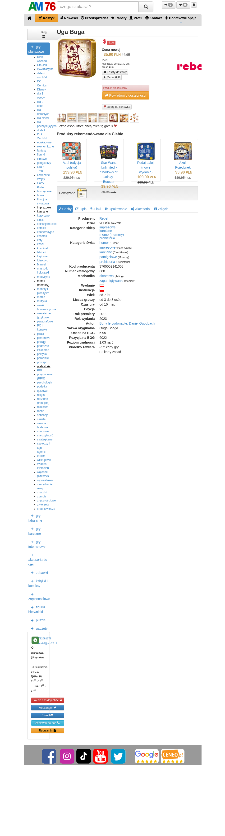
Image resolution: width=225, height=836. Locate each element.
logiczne (42, 256)
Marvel (41, 264)
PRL (40, 370)
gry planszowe (36, 48)
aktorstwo (107, 276)
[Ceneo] (172, 756)
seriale (41, 419)
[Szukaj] (146, 6)
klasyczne (43, 215)
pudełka (42, 386)
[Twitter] (119, 756)
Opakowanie (116, 209)
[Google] (147, 756)
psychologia (44, 382)
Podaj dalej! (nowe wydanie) (146, 167)
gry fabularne (35, 517)
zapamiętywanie (111, 281)
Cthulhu (42, 65)
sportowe (43, 431)
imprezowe (44, 207)
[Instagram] (67, 756)
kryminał (42, 248)
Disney (41, 89)
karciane (42, 211)
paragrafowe (45, 321)
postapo (42, 362)
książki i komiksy (38, 583)
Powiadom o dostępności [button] (125, 95)
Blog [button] (43, 34)
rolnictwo (42, 407)
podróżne (43, 346)
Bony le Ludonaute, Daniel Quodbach (127, 323)
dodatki (41, 130)
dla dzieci (43, 118)
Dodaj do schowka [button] (116, 107)
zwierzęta (43, 504)
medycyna (43, 277)
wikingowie (44, 460)
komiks (41, 228)
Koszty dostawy (115, 72)
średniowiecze (46, 508)
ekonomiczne (45, 146)
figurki (41, 154)
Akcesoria (140, 209)
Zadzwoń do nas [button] (47, 723)
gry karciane (34, 530)
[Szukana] (98, 6)
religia (41, 395)
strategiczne (45, 439)
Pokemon (43, 350)
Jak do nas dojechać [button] (47, 700)
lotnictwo (42, 260)
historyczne (44, 191)
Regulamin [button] (47, 730)
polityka (42, 354)
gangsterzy (44, 163)
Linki (95, 209)
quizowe (42, 390)
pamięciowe (108, 257)
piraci (40, 333)
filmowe (42, 159)
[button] (168, 5)
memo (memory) (112, 234)
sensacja (42, 415)
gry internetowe (37, 543)
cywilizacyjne (45, 69)
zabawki (38, 572)
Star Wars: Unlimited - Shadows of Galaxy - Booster (108, 172)
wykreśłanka (45, 480)
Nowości (69, 18)
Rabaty (119, 18)
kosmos (42, 236)
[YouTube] (101, 756)
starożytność (45, 435)
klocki (40, 220)
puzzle (37, 620)
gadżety (38, 628)
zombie (41, 496)
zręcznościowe (46, 500)
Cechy (65, 209)
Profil (135, 18)
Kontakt (153, 18)
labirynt (41, 252)
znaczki (42, 492)
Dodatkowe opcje (180, 20)
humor (104, 243)
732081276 (44, 638)
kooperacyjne (45, 232)
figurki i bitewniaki (37, 609)
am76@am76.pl (47, 643)
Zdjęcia (161, 209)
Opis (81, 209)
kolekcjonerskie (47, 224)
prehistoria (44, 366)
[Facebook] (49, 756)
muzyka (42, 301)
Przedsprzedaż (94, 18)
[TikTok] (83, 756)
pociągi (41, 342)
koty (39, 240)
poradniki (43, 358)
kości (40, 244)
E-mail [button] (47, 715)
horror (41, 195)
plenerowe (43, 338)
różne (40, 411)
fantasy (41, 150)
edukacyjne (44, 142)
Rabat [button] (111, 77)
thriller (41, 456)
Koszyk (47, 18)
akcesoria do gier (37, 559)
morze (41, 297)
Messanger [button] (47, 707)
